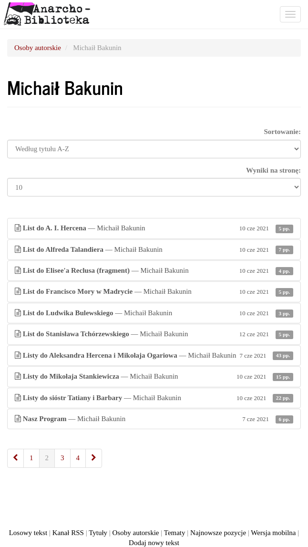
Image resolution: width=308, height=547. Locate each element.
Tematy (174, 533)
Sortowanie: (282, 131)
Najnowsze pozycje (218, 533)
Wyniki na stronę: (273, 170)
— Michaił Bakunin (154, 228)
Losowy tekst (28, 533)
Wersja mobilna (273, 533)
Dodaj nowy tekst (154, 543)
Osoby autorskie (37, 48)
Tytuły (98, 533)
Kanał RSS (68, 533)
